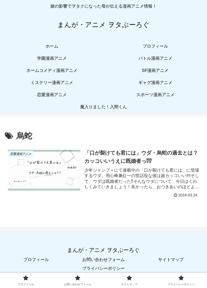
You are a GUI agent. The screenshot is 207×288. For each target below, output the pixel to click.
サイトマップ (171, 259)
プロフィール (36, 259)
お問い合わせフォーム (103, 259)
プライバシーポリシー (103, 268)
